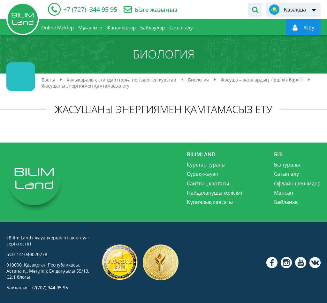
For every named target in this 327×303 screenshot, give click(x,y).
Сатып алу (286, 173)
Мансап (283, 192)
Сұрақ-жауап (202, 173)
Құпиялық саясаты (210, 202)
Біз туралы (287, 164)
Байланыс (286, 202)
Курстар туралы (206, 164)
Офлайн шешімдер (297, 183)
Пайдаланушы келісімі (214, 192)
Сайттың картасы (208, 183)
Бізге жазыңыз (156, 9)
